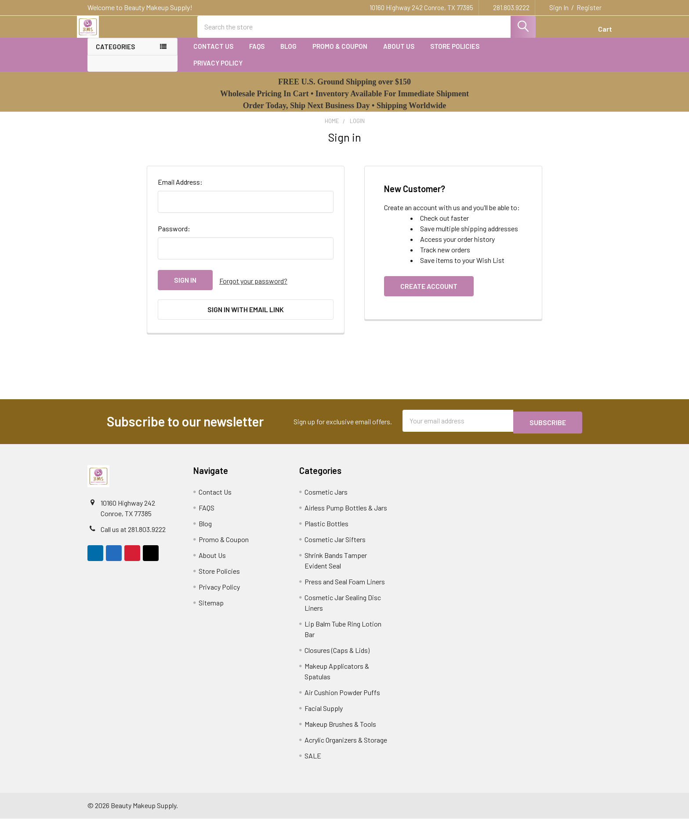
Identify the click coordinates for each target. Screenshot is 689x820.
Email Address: (180, 190)
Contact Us (213, 54)
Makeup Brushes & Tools (340, 725)
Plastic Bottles (326, 525)
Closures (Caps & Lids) (337, 651)
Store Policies (454, 54)
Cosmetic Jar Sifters (335, 540)
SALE (313, 757)
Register (589, 7)
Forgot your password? (253, 288)
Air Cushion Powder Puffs (342, 693)
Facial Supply (324, 709)
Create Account (428, 294)
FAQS (257, 54)
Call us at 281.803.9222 (133, 530)
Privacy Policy (218, 71)
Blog (288, 54)
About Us (398, 54)
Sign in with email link (245, 315)
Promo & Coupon (339, 54)
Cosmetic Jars (326, 493)
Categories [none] (115, 54)
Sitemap (211, 604)
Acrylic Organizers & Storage (346, 741)
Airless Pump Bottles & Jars (346, 509)
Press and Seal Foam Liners (345, 583)
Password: (174, 236)
